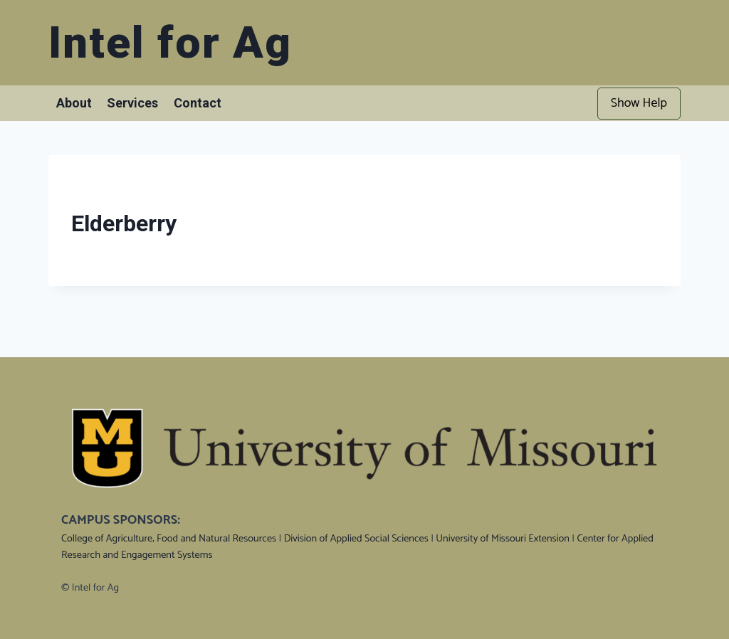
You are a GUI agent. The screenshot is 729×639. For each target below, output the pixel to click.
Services (132, 102)
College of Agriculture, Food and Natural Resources (168, 538)
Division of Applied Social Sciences (356, 538)
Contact (197, 102)
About (74, 102)
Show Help (639, 103)
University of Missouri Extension (503, 538)
